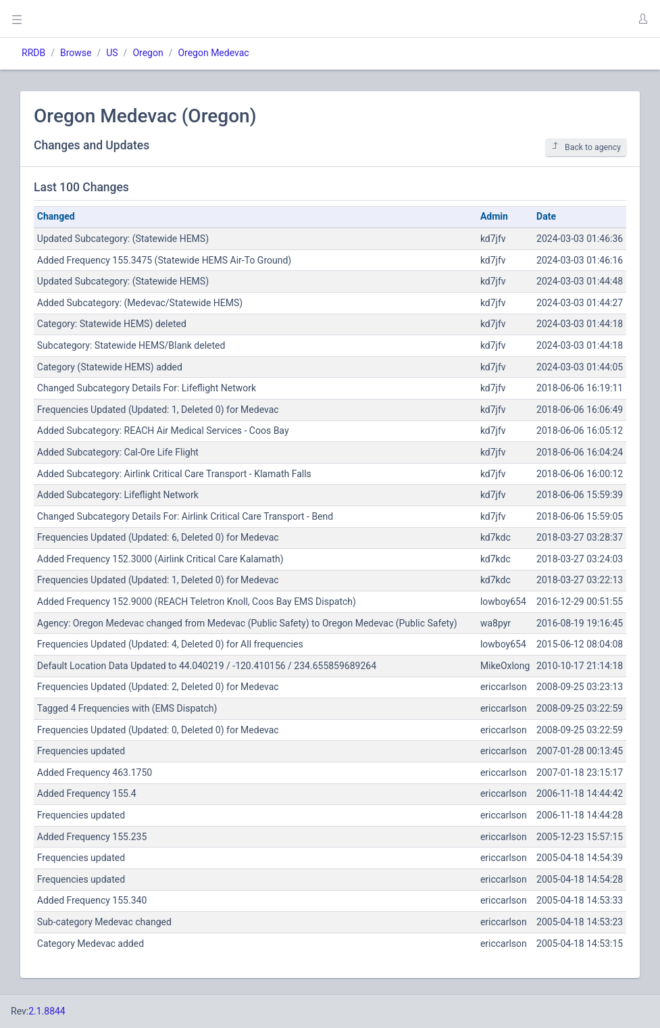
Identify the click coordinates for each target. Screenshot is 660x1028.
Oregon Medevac (213, 52)
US (112, 52)
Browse (75, 52)
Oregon (147, 52)
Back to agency (586, 147)
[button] (642, 19)
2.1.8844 (47, 1011)
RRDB (33, 52)
